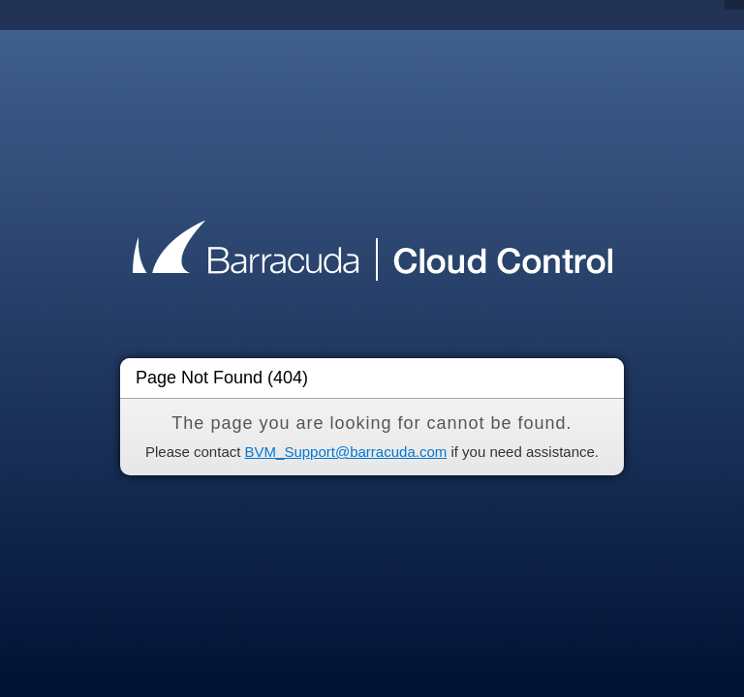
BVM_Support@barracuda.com (346, 451)
